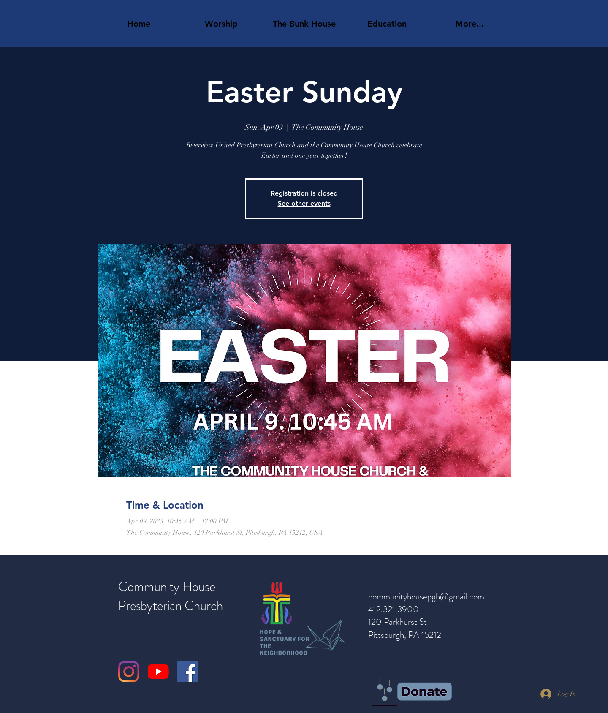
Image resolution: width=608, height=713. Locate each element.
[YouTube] (158, 671)
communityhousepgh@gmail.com (426, 596)
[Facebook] (187, 671)
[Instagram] (128, 671)
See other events (304, 203)
